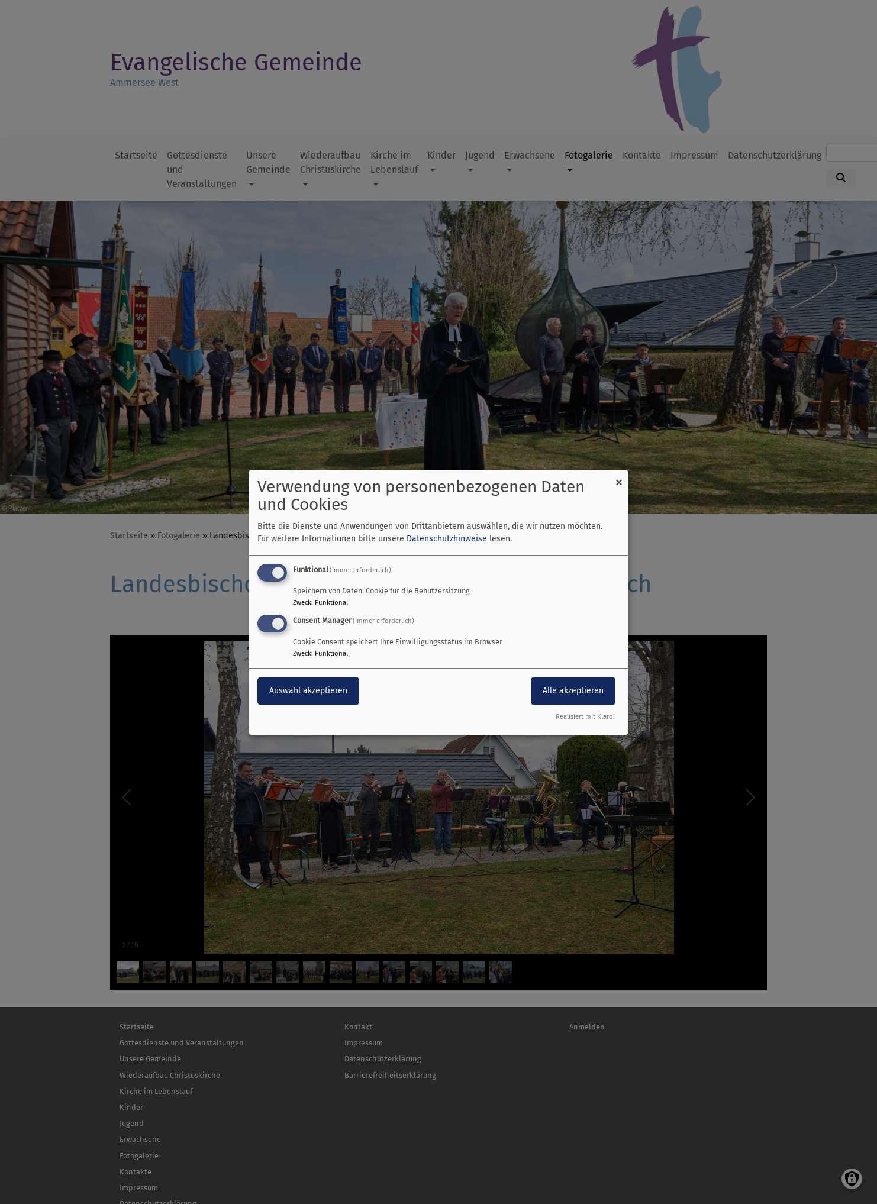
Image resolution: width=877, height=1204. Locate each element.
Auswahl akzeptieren (308, 691)
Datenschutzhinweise (447, 539)
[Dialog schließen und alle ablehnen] (619, 476)
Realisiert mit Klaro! (585, 717)
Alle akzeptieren (573, 691)
